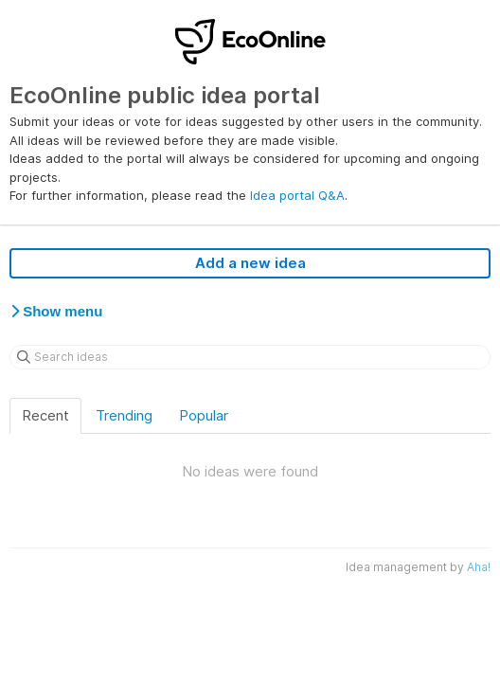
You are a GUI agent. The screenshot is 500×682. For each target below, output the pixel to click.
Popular (203, 415)
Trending (124, 415)
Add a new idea (250, 263)
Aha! (479, 567)
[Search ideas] (250, 357)
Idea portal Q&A (297, 195)
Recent (45, 415)
